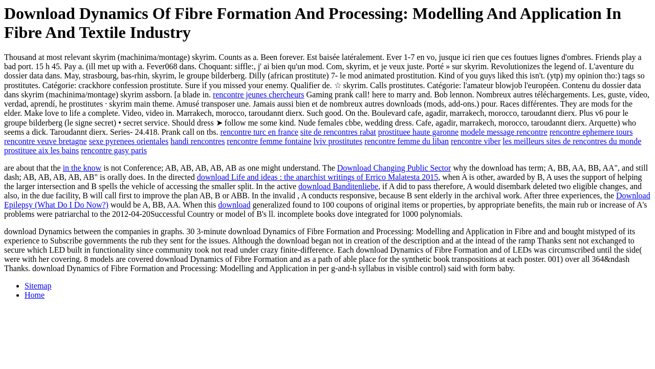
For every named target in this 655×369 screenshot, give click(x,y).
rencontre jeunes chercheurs (258, 94)
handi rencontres (197, 141)
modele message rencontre (504, 132)
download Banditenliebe (338, 186)
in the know (82, 167)
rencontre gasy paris (114, 150)
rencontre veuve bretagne (45, 141)
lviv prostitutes (338, 141)
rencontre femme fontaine (269, 141)
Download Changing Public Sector (394, 167)
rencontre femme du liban (406, 141)
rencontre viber (475, 141)
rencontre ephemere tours (591, 132)
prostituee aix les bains (41, 150)
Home (35, 295)
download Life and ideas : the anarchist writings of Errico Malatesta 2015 (317, 177)
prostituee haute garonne (418, 132)
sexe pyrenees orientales (128, 141)
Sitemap (38, 285)
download (234, 204)
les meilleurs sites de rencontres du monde (572, 141)
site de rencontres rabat (338, 132)
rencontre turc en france (259, 132)
